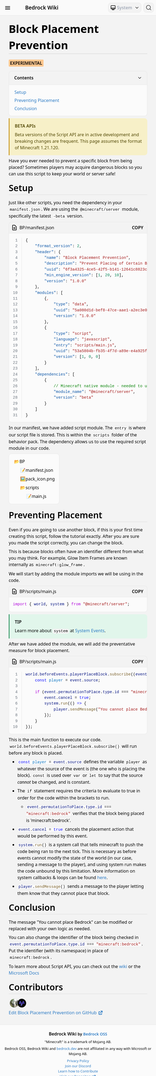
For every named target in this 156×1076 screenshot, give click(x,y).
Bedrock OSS (95, 1027)
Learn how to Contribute (78, 1064)
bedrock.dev (67, 1042)
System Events (90, 629)
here (101, 872)
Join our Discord (78, 1059)
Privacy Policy (78, 1054)
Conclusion (25, 108)
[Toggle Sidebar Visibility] (7, 7)
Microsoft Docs (24, 966)
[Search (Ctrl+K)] (148, 8)
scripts (32, 486)
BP (22, 460)
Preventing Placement (36, 100)
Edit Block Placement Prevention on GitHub (56, 1006)
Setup (20, 92)
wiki (123, 960)
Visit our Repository (78, 1069)
